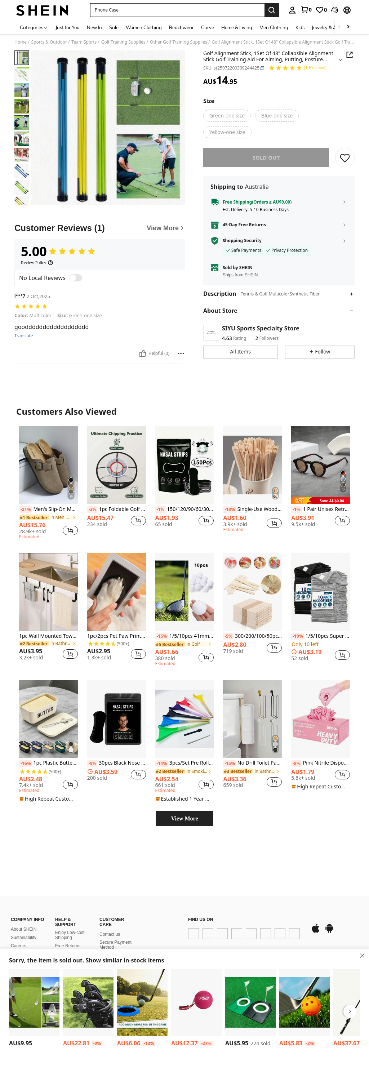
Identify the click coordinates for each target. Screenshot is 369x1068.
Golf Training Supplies (123, 42)
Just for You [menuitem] (67, 27)
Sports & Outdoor (49, 42)
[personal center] (292, 10)
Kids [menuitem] (299, 27)
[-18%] (229, 509)
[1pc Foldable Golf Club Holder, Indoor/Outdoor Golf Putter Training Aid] (34, 1002)
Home (20, 42)
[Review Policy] (37, 263)
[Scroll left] (339, 27)
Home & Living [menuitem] (236, 27)
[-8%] (296, 763)
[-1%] (160, 509)
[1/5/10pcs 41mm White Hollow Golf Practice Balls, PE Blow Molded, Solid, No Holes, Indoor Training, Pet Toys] (184, 592)
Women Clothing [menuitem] (144, 27)
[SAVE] (345, 157)
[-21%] (25, 509)
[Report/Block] (181, 353)
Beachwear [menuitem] (181, 27)
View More (184, 818)
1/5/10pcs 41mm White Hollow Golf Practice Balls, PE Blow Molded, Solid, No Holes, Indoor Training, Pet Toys (184, 636)
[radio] (227, 116)
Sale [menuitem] (114, 27)
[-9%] (92, 763)
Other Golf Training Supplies (178, 42)
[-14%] (161, 763)
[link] (306, 9)
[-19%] (297, 636)
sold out (266, 157)
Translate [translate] (23, 335)
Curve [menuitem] (207, 27)
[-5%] (228, 636)
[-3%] (92, 509)
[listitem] (48, 483)
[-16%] (25, 763)
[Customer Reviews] (99, 228)
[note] (320, 500)
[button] (334, 10)
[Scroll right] (348, 27)
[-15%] (161, 636)
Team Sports (84, 42)
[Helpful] (142, 353)
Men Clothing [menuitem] (273, 27)
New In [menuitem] (94, 27)
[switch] (75, 277)
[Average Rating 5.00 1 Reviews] (297, 68)
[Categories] (34, 27)
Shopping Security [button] (242, 240)
